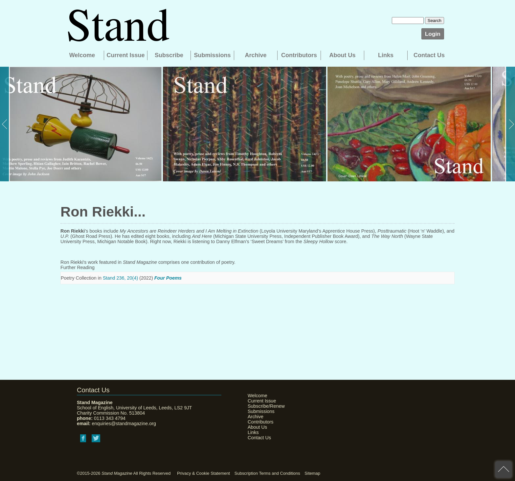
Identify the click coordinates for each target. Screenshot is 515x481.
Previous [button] (5, 124)
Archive (255, 55)
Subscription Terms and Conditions (267, 473)
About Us (342, 55)
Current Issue (125, 55)
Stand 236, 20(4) (120, 278)
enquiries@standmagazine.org (124, 423)
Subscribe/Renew (264, 406)
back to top (503, 469)
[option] (81, 124)
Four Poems (168, 278)
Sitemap (312, 473)
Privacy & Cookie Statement (203, 473)
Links (385, 55)
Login (432, 34)
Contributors (299, 55)
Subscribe (169, 55)
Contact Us (429, 55)
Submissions (212, 55)
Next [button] (510, 124)
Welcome (82, 55)
